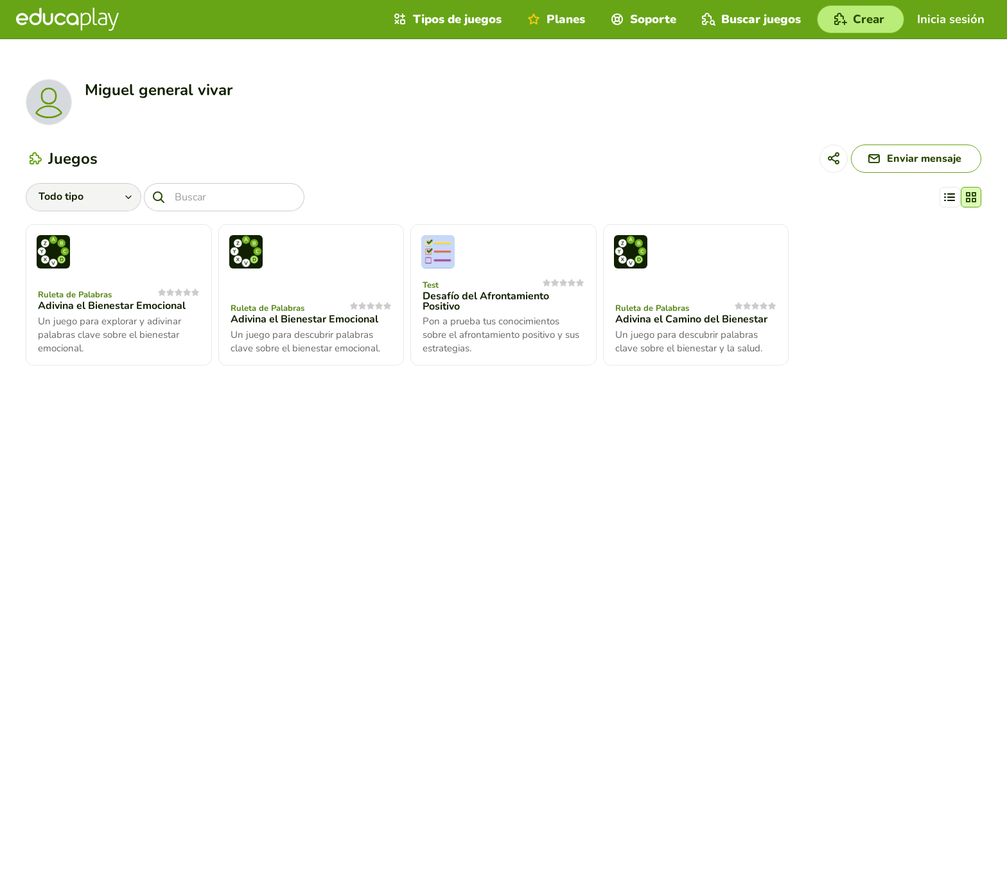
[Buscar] (224, 197)
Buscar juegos (750, 19)
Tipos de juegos (446, 19)
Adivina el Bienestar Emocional (112, 306)
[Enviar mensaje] (916, 159)
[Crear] (860, 19)
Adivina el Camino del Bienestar (691, 319)
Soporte (642, 19)
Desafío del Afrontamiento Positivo (486, 301)
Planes (554, 19)
